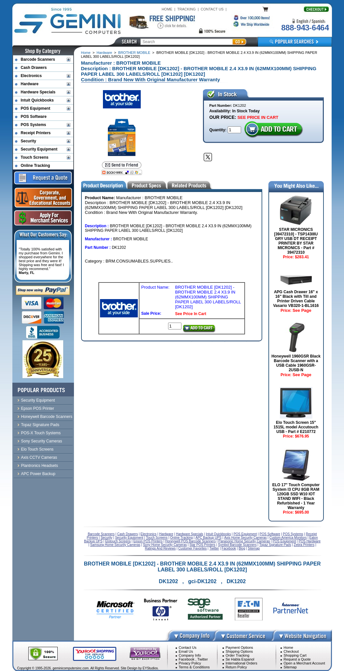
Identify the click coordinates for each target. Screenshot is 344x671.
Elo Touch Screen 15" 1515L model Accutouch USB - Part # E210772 (296, 427)
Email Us (186, 651)
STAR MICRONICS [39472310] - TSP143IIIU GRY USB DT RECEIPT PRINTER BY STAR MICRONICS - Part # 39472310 (296, 241)
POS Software (34, 116)
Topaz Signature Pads (40, 425)
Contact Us (187, 647)
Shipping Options (239, 651)
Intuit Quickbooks (37, 100)
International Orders (241, 663)
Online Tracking (35, 165)
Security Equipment (39, 149)
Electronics (31, 75)
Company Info (190, 655)
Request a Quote (297, 659)
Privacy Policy (190, 663)
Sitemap (290, 667)
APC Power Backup (38, 473)
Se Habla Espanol (240, 659)
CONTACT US (212, 9)
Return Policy (236, 667)
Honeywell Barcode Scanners (46, 416)
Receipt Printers (36, 133)
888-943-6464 (305, 27)
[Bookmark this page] (121, 172)
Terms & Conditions (194, 667)
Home (86, 53)
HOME (167, 9)
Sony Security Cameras (41, 441)
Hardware (104, 53)
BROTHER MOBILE (134, 53)
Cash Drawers (34, 67)
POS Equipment (35, 108)
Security (28, 141)
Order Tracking (238, 655)
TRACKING (186, 9)
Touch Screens (35, 157)
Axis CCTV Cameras (39, 457)
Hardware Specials (38, 92)
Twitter (202, 659)
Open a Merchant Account (304, 663)
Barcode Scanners (38, 59)
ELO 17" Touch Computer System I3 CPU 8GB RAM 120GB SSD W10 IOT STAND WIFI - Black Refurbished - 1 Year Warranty (296, 496)
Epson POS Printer (37, 408)
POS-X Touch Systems (41, 433)
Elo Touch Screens (37, 449)
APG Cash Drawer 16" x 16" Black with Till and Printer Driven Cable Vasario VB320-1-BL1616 (296, 299)
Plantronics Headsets (39, 465)
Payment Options (239, 647)
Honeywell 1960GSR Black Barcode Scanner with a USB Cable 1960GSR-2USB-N (296, 363)
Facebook (186, 659)
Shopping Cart (295, 655)
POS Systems (33, 124)
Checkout (291, 651)
